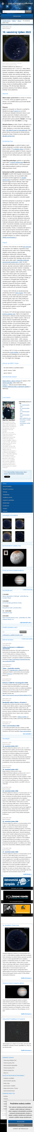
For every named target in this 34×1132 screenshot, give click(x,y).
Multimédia (6, 503)
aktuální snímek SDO (9, 136)
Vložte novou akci (27, 589)
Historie (5, 511)
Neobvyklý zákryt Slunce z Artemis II (14, 702)
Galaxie (6, 1099)
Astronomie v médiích (9, 1086)
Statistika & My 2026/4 (16, 670)
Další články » (27, 874)
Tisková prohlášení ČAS (10, 1060)
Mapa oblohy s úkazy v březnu (11, 381)
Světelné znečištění (8, 500)
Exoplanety (6, 494)
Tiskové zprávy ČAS (9, 1063)
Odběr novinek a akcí (10, 627)
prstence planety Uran (9, 314)
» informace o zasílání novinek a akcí (13, 635)
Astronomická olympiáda (10, 1065)
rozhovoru (9, 674)
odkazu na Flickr (22, 717)
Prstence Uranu (19, 472)
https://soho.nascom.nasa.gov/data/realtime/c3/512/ (17, 695)
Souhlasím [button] (20, 1122)
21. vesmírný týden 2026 (10, 852)
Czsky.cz (5, 385)
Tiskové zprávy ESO (9, 1068)
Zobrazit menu (17, 16)
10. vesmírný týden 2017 (10, 746)
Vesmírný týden (20, 473)
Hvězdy (5, 492)
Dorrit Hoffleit (14, 352)
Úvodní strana (6, 21)
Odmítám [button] (20, 1125)
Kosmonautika (7, 486)
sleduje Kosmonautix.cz (9, 237)
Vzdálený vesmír (7, 497)
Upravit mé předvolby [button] (20, 1128)
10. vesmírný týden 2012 (10, 769)
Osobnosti (6, 506)
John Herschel (27, 246)
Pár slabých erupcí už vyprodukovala (16, 130)
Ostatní (5, 508)
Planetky (6, 1101)
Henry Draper (19, 293)
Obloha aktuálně (7, 383)
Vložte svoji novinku (27, 639)
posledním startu (18, 149)
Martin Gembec (6, 28)
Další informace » (26, 978)
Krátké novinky (8, 640)
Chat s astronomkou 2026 (11, 726)
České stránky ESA (9, 1070)
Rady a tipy (7, 1083)
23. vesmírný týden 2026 (10, 791)
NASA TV (6, 1073)
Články (14, 21)
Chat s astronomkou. (25, 731)
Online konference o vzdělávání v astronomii (13, 648)
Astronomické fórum (9, 1091)
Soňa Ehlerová (6, 645)
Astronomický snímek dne (12, 546)
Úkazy (19, 21)
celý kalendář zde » (25, 622)
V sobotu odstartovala (16, 162)
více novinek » (27, 734)
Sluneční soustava (8, 489)
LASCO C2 (17, 111)
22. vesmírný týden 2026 (10, 821)
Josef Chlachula (6, 666)
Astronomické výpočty (10, 1081)
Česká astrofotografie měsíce (13, 570)
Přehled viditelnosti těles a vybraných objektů (16, 386)
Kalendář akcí (7, 590)
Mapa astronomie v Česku (11, 1088)
